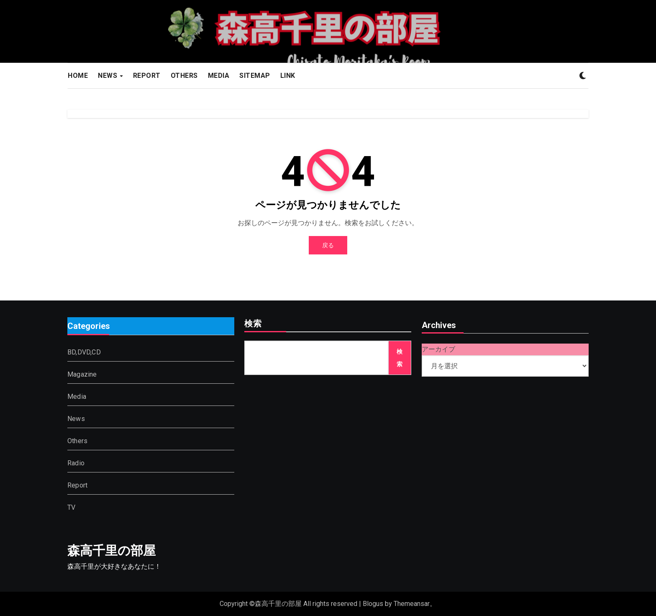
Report (77, 486)
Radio (76, 463)
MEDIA (219, 76)
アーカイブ (438, 349)
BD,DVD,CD (84, 353)
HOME (78, 76)
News (76, 419)
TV (71, 508)
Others (77, 441)
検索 (253, 324)
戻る (328, 245)
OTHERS (184, 76)
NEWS (108, 76)
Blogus (373, 604)
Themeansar (412, 604)
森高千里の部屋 (111, 550)
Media (76, 397)
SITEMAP (254, 76)
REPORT (147, 76)
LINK (287, 76)
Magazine (82, 375)
